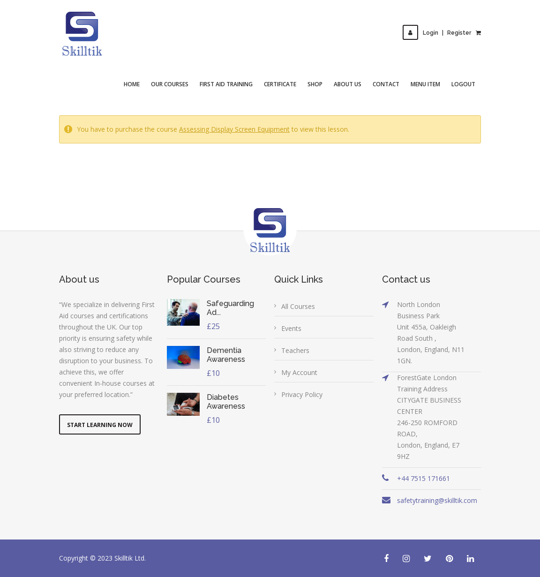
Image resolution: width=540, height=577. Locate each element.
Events (291, 328)
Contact (386, 84)
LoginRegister (437, 33)
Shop (315, 84)
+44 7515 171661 (423, 478)
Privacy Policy (301, 394)
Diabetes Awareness (226, 402)
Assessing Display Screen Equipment (234, 129)
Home (132, 84)
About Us (347, 84)
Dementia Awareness (226, 355)
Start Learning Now (100, 425)
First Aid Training (226, 84)
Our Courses (169, 84)
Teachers (295, 350)
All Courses (298, 306)
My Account (299, 372)
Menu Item (425, 84)
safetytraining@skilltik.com (437, 500)
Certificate (280, 84)
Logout (463, 84)
